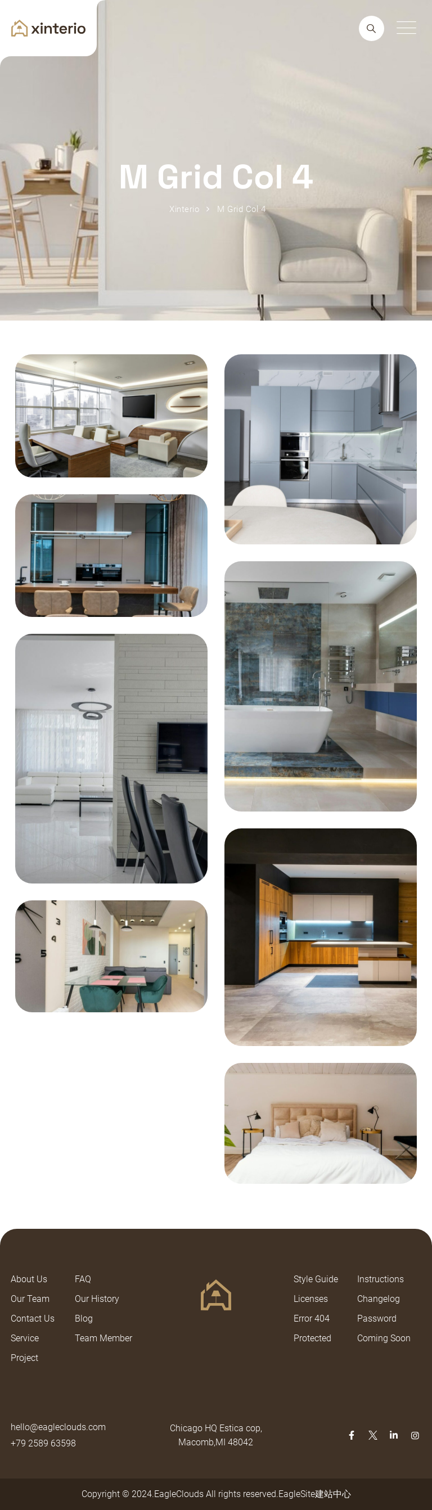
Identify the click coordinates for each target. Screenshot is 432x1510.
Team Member (103, 1338)
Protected (312, 1338)
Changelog (378, 1298)
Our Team (30, 1298)
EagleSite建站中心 (314, 1494)
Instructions (380, 1279)
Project (24, 1358)
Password (377, 1318)
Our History (97, 1298)
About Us (29, 1279)
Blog (84, 1318)
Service (25, 1338)
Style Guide (316, 1279)
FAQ (83, 1279)
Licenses (311, 1298)
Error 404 (312, 1318)
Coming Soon (384, 1338)
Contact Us (33, 1318)
